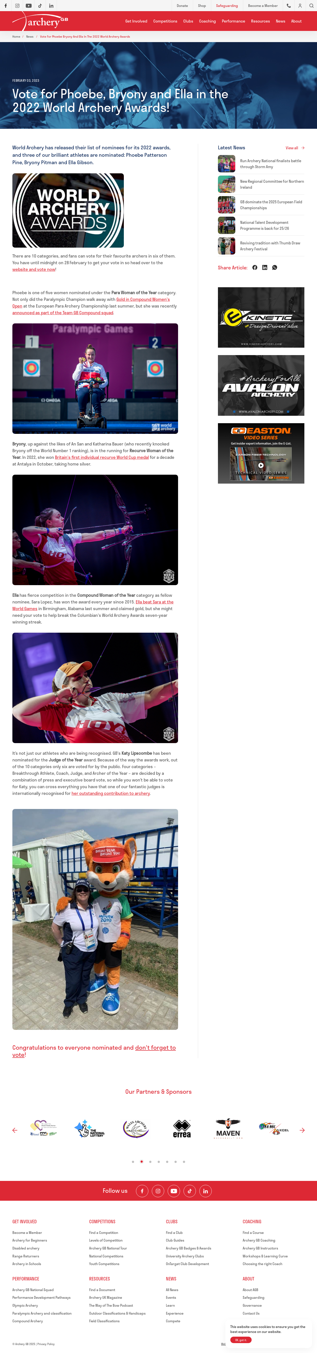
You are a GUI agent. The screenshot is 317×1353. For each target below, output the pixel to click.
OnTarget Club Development (187, 1263)
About (296, 21)
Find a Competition (103, 1232)
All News (172, 1289)
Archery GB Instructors (260, 1248)
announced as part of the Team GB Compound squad (62, 312)
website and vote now (33, 269)
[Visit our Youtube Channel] (174, 1191)
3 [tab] (150, 1162)
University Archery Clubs (185, 1256)
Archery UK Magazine (105, 1297)
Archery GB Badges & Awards (188, 1248)
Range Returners (25, 1256)
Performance (233, 21)
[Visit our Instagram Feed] (158, 1191)
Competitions (165, 21)
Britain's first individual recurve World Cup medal (102, 457)
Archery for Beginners (29, 1240)
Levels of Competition (106, 1240)
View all (292, 148)
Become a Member (27, 1232)
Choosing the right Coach (262, 1263)
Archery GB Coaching (259, 1240)
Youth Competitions (104, 1263)
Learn (170, 1305)
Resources (260, 21)
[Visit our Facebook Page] (142, 1191)
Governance (252, 1305)
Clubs (188, 21)
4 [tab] (159, 1162)
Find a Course (253, 1232)
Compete (173, 1321)
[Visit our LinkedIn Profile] (205, 1191)
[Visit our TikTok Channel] (190, 1191)
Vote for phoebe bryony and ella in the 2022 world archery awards (85, 36)
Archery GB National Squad (33, 1289)
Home (16, 36)
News (280, 21)
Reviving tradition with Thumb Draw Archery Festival (270, 246)
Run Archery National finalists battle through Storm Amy (270, 164)
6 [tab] (176, 1162)
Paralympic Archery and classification (42, 1313)
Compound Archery (27, 1321)
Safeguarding (253, 1297)
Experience (175, 1313)
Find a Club (174, 1232)
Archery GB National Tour (108, 1248)
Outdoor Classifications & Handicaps (117, 1313)
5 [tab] (167, 1162)
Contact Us (251, 1313)
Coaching (207, 21)
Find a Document (102, 1289)
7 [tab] (184, 1162)
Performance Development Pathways (41, 1297)
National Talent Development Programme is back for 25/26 (264, 225)
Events (171, 1297)
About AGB (250, 1289)
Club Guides (175, 1240)
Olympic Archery (25, 1305)
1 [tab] (133, 1162)
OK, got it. (241, 1340)
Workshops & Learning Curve (265, 1256)
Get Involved (136, 21)
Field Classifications (104, 1321)
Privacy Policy (46, 1344)
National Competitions (106, 1256)
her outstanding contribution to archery (111, 793)
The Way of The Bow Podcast (111, 1305)
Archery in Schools (26, 1263)
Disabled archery (25, 1248)
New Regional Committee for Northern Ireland (272, 184)
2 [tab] (142, 1161)
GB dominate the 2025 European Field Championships (271, 205)
